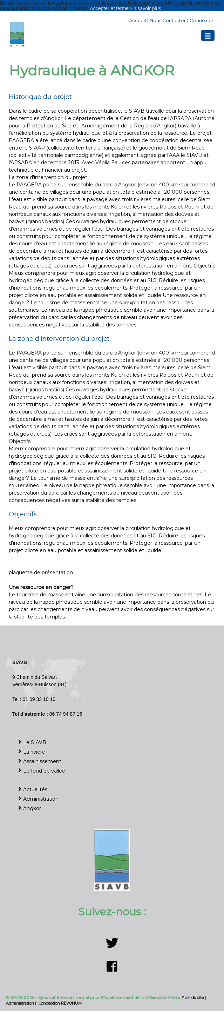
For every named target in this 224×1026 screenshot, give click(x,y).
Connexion (202, 20)
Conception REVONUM (60, 1003)
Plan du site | (194, 997)
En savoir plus (145, 8)
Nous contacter (168, 20)
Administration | (21, 1003)
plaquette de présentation (41, 572)
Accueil (137, 20)
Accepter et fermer (110, 8)
